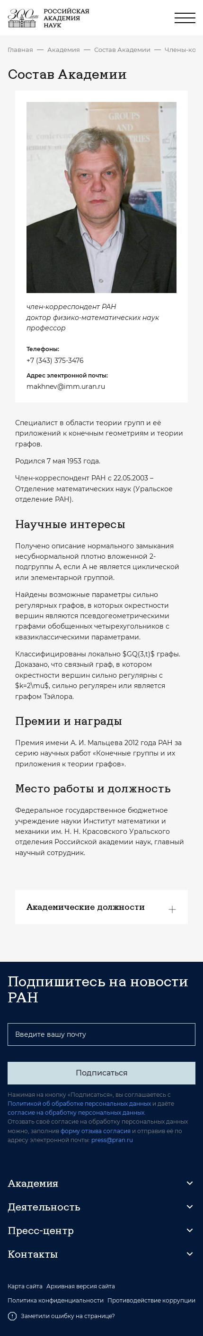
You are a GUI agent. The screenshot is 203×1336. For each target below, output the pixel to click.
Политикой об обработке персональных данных (79, 1103)
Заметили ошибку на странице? (61, 1316)
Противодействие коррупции (151, 1300)
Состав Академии (122, 49)
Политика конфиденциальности (56, 1300)
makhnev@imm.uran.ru (65, 386)
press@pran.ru (112, 1139)
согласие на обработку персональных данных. (77, 1112)
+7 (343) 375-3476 (55, 360)
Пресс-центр (41, 1230)
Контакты (33, 1254)
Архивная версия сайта (80, 1286)
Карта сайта (25, 1286)
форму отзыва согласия (96, 1130)
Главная (20, 49)
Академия (63, 49)
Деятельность (44, 1207)
